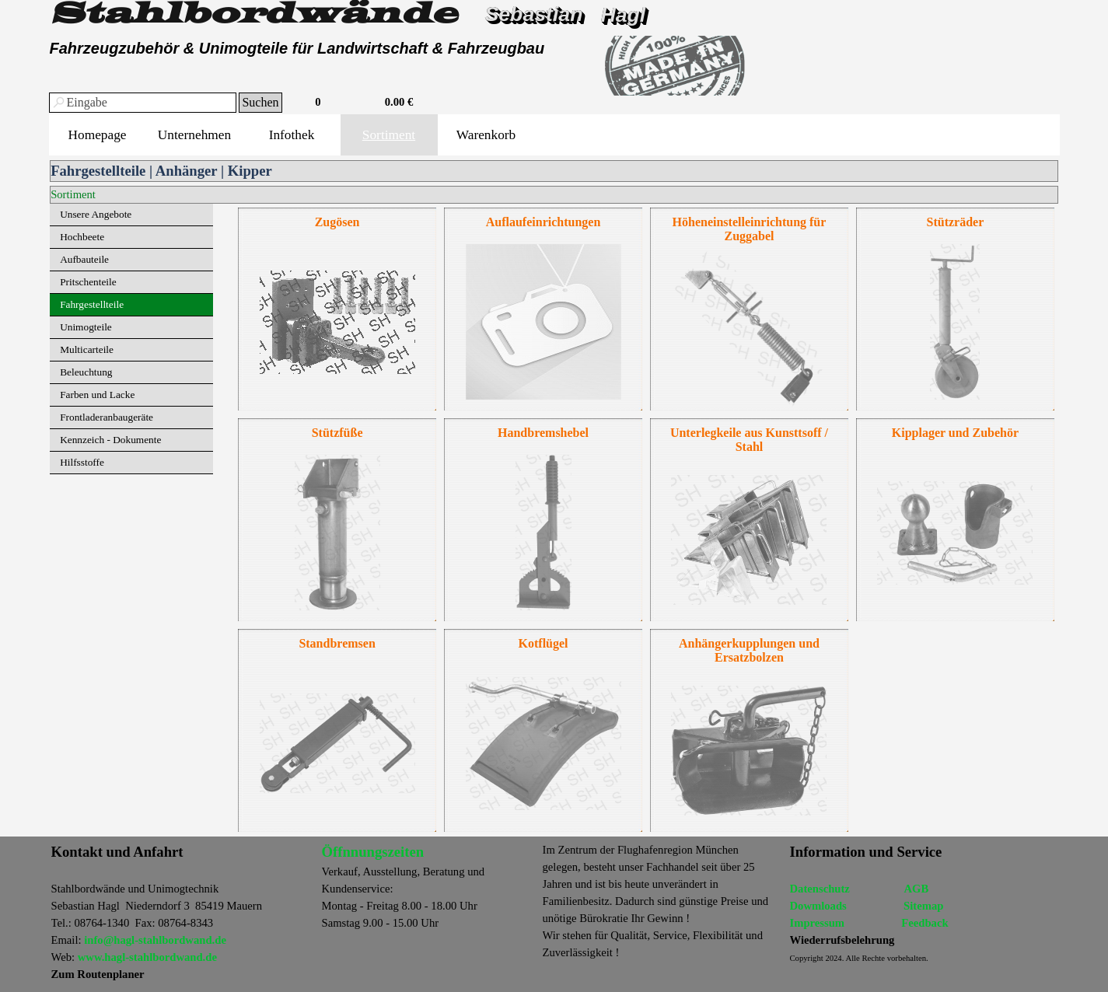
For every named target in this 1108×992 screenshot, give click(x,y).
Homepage (97, 134)
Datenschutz (820, 888)
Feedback (924, 923)
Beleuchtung (86, 372)
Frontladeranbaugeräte (106, 417)
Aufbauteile (84, 259)
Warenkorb (486, 134)
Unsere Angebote (95, 214)
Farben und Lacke (97, 394)
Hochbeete (82, 237)
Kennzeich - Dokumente (110, 439)
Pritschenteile (88, 282)
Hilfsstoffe (82, 462)
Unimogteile (86, 327)
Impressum (817, 923)
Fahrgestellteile (92, 304)
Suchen (260, 102)
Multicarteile (87, 349)
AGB (916, 888)
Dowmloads (818, 905)
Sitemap (923, 905)
